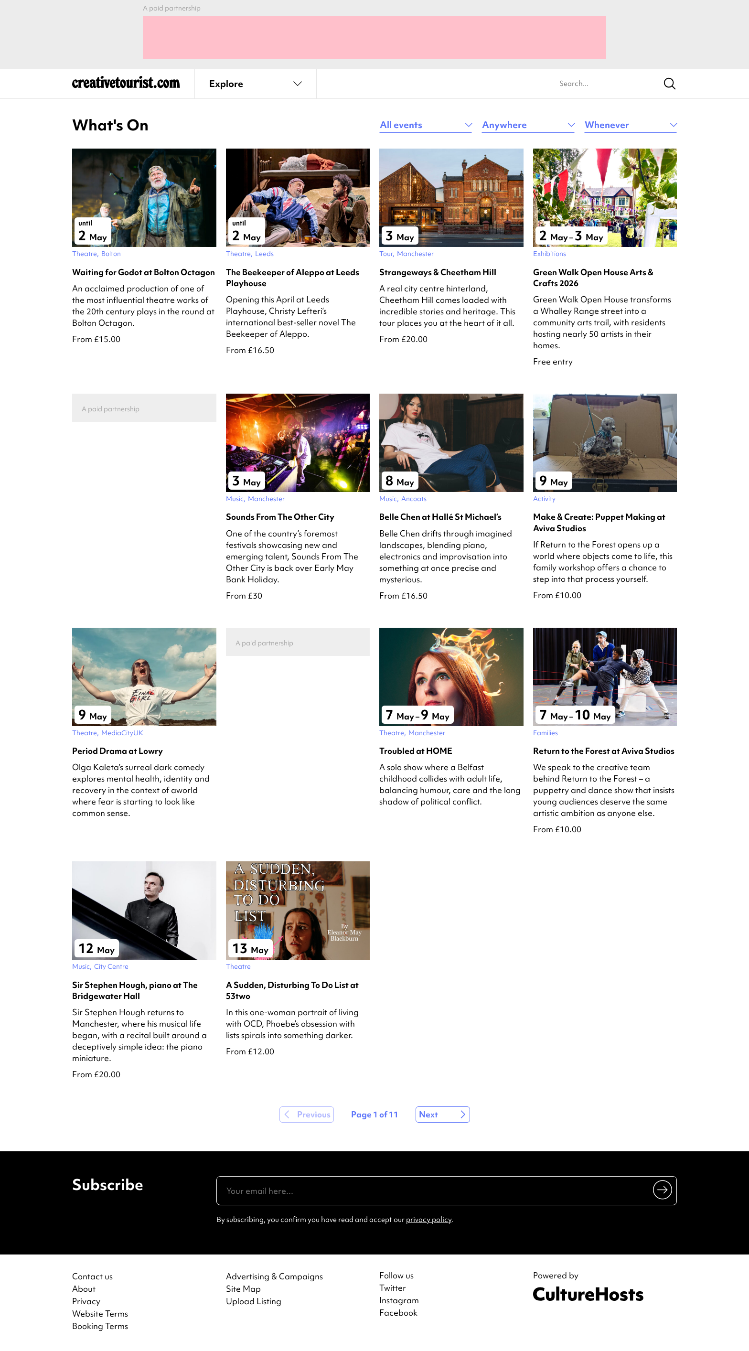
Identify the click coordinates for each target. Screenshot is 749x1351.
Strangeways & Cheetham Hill (437, 272)
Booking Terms (100, 1325)
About (84, 1288)
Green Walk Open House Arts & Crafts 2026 (593, 278)
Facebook (398, 1313)
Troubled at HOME (415, 750)
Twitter (392, 1288)
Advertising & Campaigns (274, 1276)
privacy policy (428, 1219)
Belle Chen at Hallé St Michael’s (440, 516)
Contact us (92, 1276)
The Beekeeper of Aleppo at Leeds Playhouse (292, 278)
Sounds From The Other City (280, 516)
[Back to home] (126, 86)
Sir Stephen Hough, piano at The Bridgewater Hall (135, 990)
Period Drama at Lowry (117, 750)
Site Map (243, 1288)
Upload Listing (253, 1301)
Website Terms (100, 1313)
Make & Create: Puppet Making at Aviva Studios (599, 522)
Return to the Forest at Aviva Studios (603, 750)
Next (428, 1114)
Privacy (86, 1301)
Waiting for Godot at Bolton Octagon (143, 272)
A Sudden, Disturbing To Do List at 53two (292, 990)
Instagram (399, 1300)
